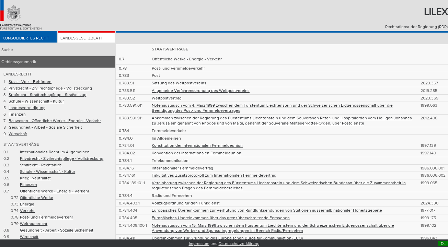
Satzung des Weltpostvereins (179, 83)
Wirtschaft (18, 134)
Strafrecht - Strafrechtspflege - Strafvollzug (48, 94)
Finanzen (17, 114)
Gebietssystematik (18, 61)
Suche (7, 49)
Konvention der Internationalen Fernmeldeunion (196, 153)
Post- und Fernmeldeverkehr (46, 217)
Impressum (199, 243)
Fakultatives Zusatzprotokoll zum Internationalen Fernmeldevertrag (214, 175)
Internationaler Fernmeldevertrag (182, 168)
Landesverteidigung (27, 107)
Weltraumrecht (33, 223)
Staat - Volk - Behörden (30, 81)
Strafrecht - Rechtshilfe (41, 165)
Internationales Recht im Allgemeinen (55, 152)
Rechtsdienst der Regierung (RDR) (416, 27)
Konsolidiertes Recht (25, 38)
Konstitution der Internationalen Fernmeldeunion (197, 145)
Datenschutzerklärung (239, 243)
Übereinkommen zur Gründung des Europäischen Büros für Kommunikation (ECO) (227, 238)
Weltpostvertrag (167, 98)
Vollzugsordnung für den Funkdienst (186, 203)
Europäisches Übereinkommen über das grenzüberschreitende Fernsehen (221, 218)
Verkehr (27, 210)
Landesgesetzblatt (81, 38)
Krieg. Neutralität (35, 178)
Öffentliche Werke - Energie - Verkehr (54, 191)
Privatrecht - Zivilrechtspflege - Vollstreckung (50, 88)
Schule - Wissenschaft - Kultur (36, 101)
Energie (27, 204)
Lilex (436, 12)
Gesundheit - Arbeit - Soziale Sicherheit (45, 127)
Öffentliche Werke (36, 197)
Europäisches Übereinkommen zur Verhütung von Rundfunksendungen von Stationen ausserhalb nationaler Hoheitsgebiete (267, 210)
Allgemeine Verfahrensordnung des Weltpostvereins (201, 90)
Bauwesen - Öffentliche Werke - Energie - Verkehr (55, 121)
